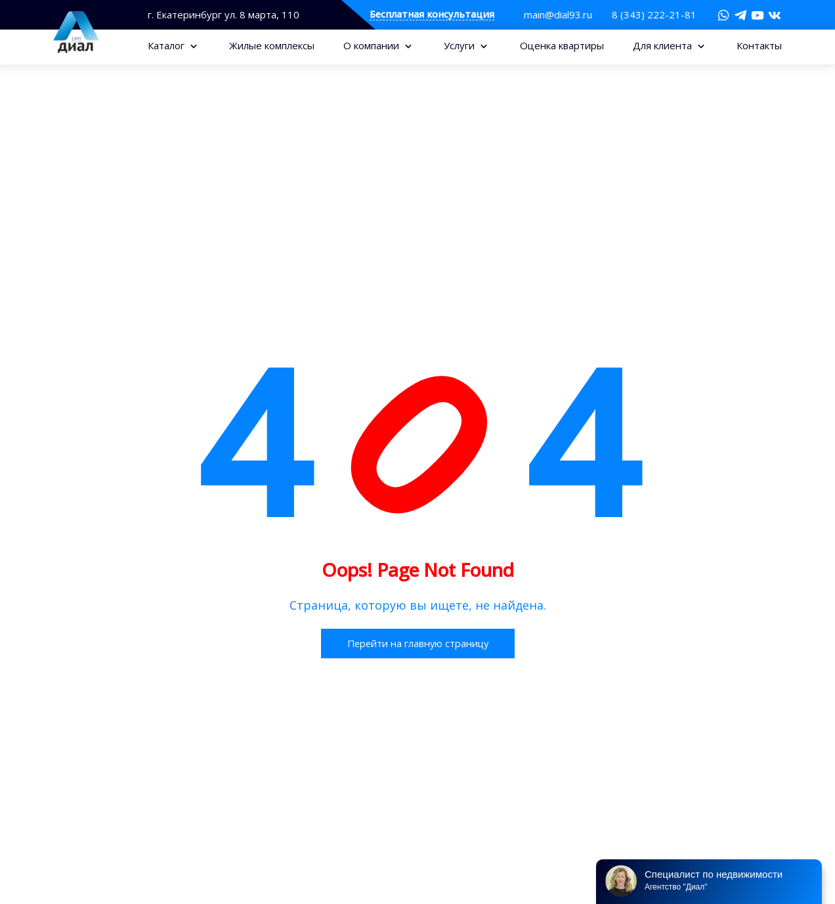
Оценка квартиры (562, 45)
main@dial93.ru (558, 14)
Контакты (759, 45)
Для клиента (664, 45)
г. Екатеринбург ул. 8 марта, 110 (223, 15)
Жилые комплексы (271, 45)
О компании (372, 45)
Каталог (167, 45)
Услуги (460, 45)
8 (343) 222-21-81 (654, 14)
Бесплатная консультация (432, 14)
